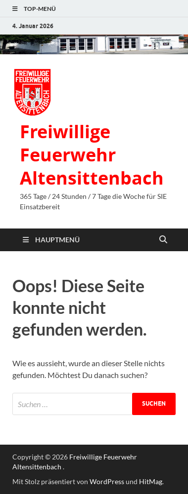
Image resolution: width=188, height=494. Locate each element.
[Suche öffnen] (163, 239)
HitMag (150, 481)
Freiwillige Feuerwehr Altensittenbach (92, 154)
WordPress (107, 481)
